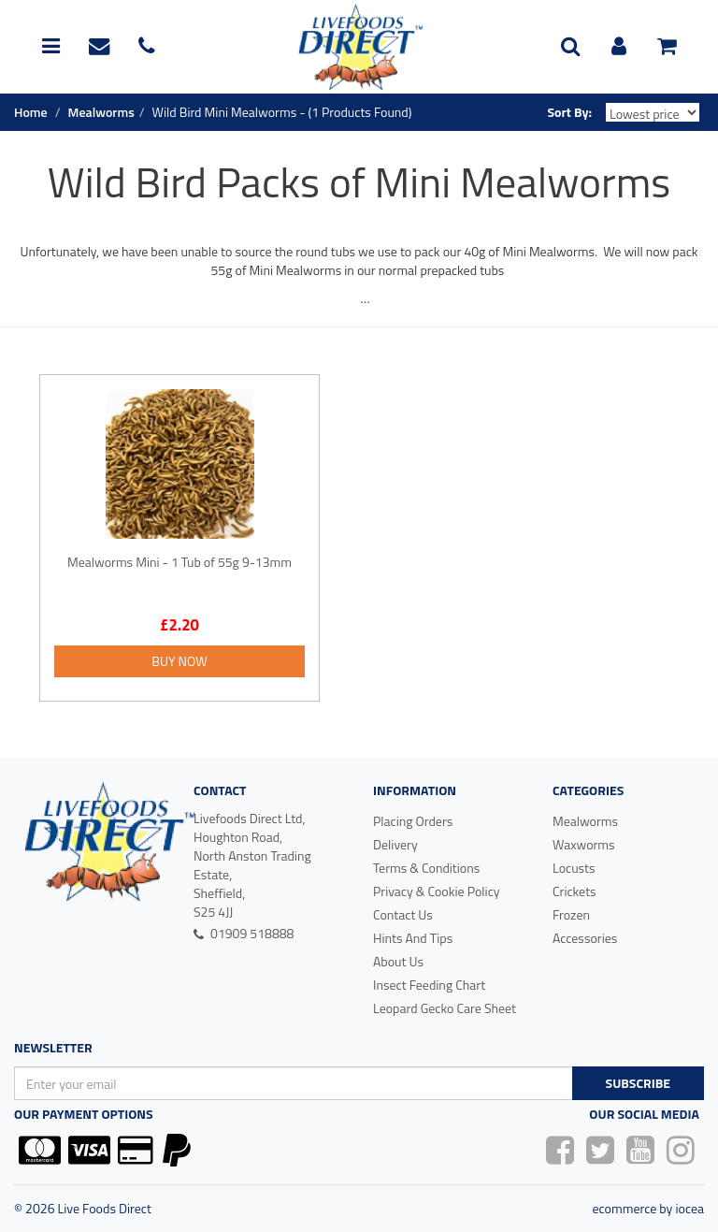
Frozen (571, 914)
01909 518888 (244, 933)
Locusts (574, 867)
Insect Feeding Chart (429, 984)
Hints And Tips (412, 938)
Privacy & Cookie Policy (436, 891)
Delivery (395, 844)
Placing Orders (412, 821)
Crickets (574, 891)
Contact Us (403, 914)
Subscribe (638, 1083)
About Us (398, 961)
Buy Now (179, 661)
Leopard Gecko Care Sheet (444, 1008)
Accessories (585, 938)
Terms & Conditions (426, 867)
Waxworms (584, 844)
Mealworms (585, 821)
